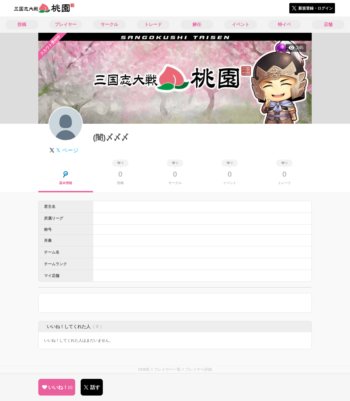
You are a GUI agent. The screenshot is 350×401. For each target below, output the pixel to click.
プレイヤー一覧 (167, 369)
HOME (144, 369)
